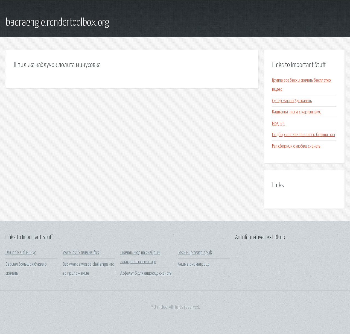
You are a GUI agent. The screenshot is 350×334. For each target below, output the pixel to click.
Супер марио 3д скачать (292, 101)
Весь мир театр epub (195, 252)
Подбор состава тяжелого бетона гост (303, 135)
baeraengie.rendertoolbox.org (57, 22)
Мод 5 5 (278, 123)
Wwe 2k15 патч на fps (81, 252)
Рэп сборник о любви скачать (296, 146)
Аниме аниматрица (193, 264)
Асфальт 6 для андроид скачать (145, 273)
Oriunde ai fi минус (20, 252)
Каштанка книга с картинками (296, 112)
